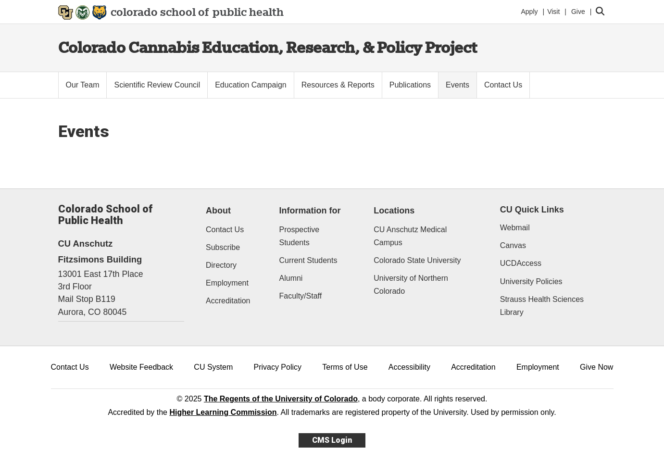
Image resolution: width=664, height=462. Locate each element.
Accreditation (228, 301)
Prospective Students (299, 236)
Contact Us (225, 229)
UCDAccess (520, 263)
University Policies (531, 281)
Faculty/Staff (300, 296)
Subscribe (223, 247)
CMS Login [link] (332, 440)
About (218, 210)
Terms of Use (344, 367)
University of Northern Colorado (411, 284)
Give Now (596, 367)
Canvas (513, 245)
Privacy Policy (277, 367)
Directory (221, 265)
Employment (227, 283)
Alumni (291, 278)
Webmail (515, 228)
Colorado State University (417, 260)
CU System (213, 367)
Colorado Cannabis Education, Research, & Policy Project (267, 47)
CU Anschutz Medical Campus (410, 236)
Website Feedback (141, 367)
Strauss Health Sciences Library (542, 305)
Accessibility (409, 367)
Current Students (308, 260)
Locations (394, 210)
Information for (310, 210)
